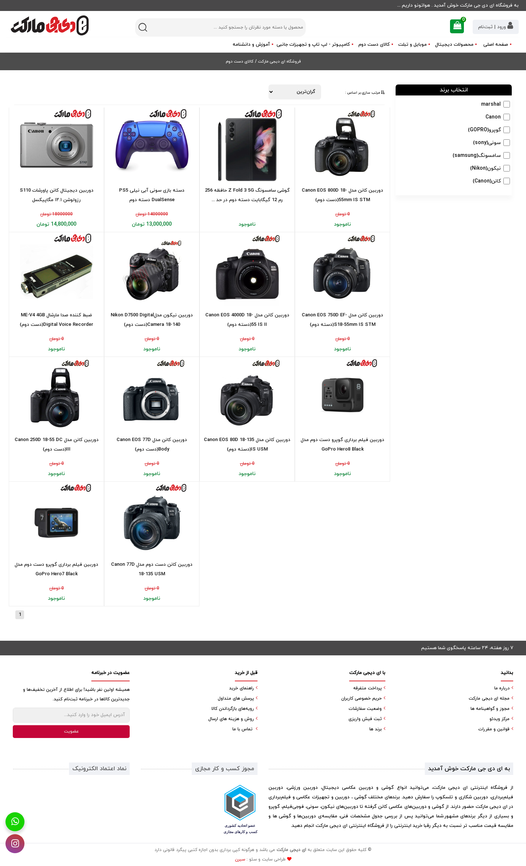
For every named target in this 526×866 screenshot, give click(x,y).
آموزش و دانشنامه (251, 44)
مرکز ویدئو (499, 719)
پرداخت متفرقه (367, 688)
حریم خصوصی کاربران (361, 698)
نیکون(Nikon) (485, 168)
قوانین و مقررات (494, 729)
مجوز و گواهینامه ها (490, 709)
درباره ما (502, 688)
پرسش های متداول (236, 698)
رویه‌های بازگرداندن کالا (232, 709)
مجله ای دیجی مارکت (489, 698)
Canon (493, 117)
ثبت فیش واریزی (365, 719)
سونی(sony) (487, 142)
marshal (491, 104)
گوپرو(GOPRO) (484, 130)
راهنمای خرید (241, 688)
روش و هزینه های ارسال (231, 719)
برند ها (375, 729)
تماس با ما (242, 729)
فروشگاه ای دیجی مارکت (279, 61)
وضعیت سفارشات (365, 709)
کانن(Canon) (487, 181)
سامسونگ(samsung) (477, 155)
